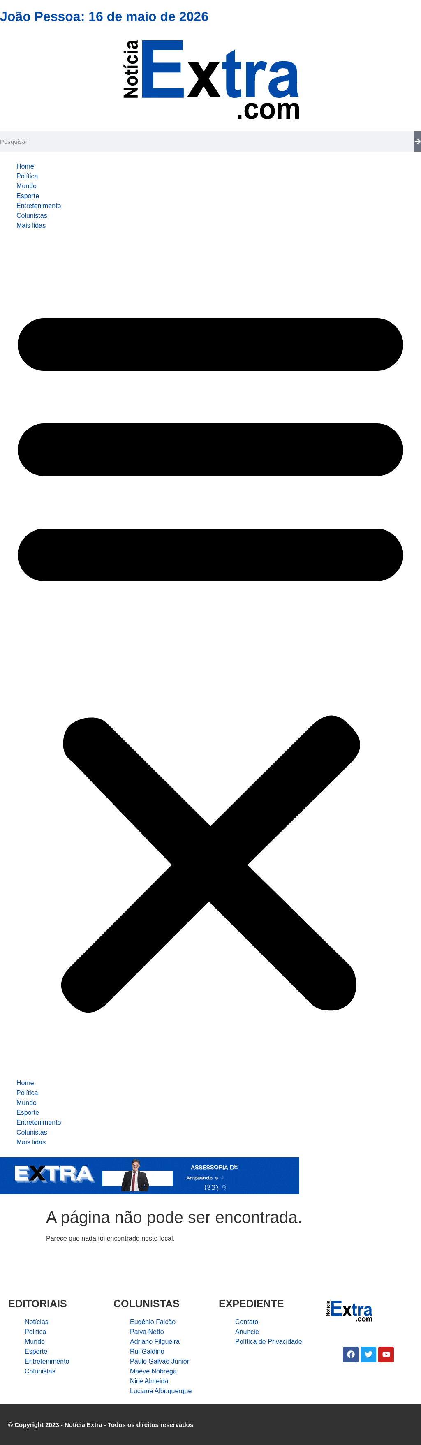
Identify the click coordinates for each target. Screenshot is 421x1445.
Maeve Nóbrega (153, 1371)
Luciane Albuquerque (161, 1390)
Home (25, 166)
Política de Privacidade (268, 1341)
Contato (246, 1321)
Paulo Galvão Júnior (159, 1361)
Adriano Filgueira (155, 1341)
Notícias (37, 1321)
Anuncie (247, 1331)
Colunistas (31, 215)
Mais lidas (31, 225)
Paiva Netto (147, 1331)
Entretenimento (38, 205)
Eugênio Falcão (153, 1321)
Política (27, 176)
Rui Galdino (147, 1351)
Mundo (26, 186)
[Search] (417, 141)
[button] (210, 654)
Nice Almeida (149, 1381)
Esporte (27, 195)
